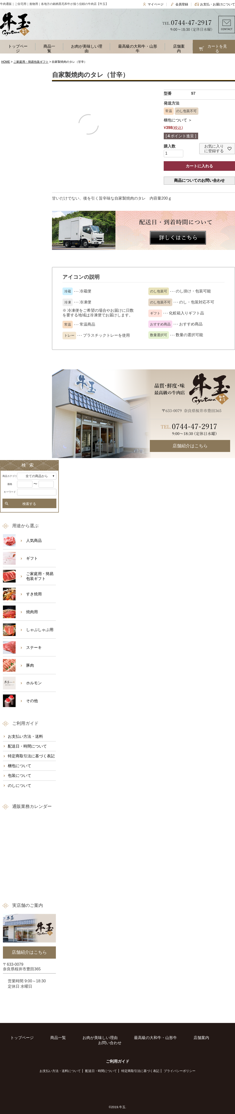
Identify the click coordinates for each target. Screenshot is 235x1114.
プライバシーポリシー (179, 1071)
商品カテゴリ (9, 476)
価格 (9, 484)
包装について (19, 775)
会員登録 (181, 4)
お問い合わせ (110, 1043)
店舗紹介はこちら (190, 445)
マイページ (155, 4)
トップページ (18, 48)
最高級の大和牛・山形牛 (137, 48)
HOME (5, 62)
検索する (29, 504)
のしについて (19, 785)
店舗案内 (179, 48)
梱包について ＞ (178, 120)
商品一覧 (49, 48)
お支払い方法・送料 (25, 736)
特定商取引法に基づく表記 (31, 756)
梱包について (19, 766)
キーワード (10, 492)
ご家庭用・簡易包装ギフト (31, 62)
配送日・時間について (27, 746)
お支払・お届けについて (217, 4)
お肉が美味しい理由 (86, 48)
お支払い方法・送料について (60, 1071)
